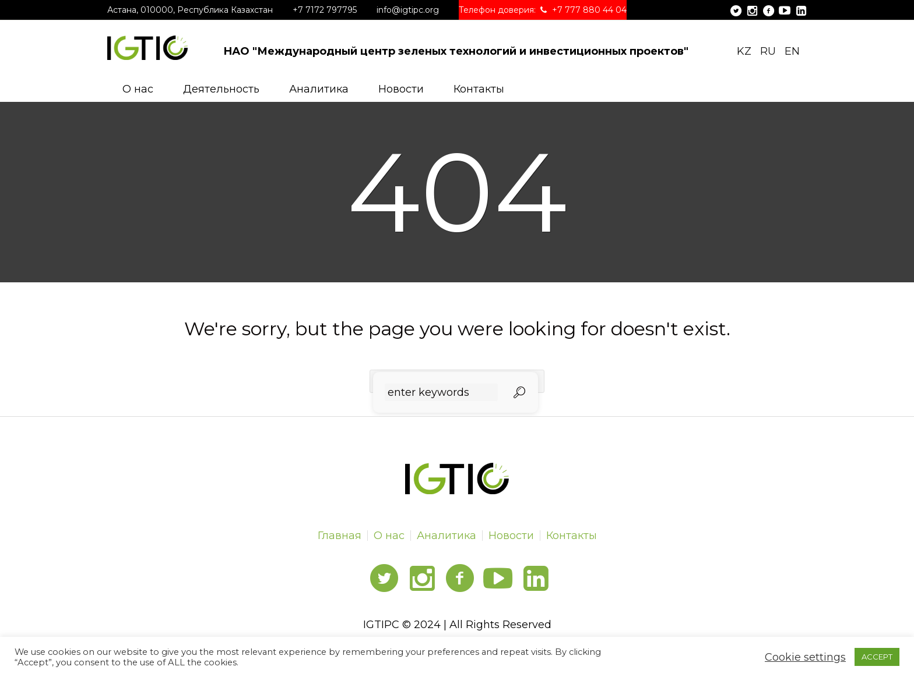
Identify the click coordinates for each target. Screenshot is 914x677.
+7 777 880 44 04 (589, 10)
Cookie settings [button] (805, 657)
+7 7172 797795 (325, 10)
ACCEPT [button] (877, 656)
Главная (339, 535)
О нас (389, 535)
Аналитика (446, 535)
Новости (511, 535)
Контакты (571, 535)
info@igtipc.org (408, 10)
